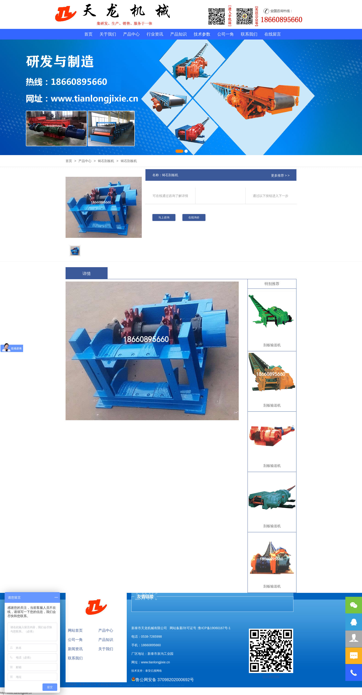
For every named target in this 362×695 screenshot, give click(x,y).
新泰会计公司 (87, 684)
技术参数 (202, 34)
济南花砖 (103, 684)
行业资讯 (155, 34)
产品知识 (178, 34)
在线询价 (193, 217)
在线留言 (272, 34)
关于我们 (108, 34)
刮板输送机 (272, 345)
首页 (88, 34)
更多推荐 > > (280, 175)
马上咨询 (163, 217)
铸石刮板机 (106, 161)
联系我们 (249, 34)
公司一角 (225, 34)
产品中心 (131, 34)
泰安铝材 (114, 684)
